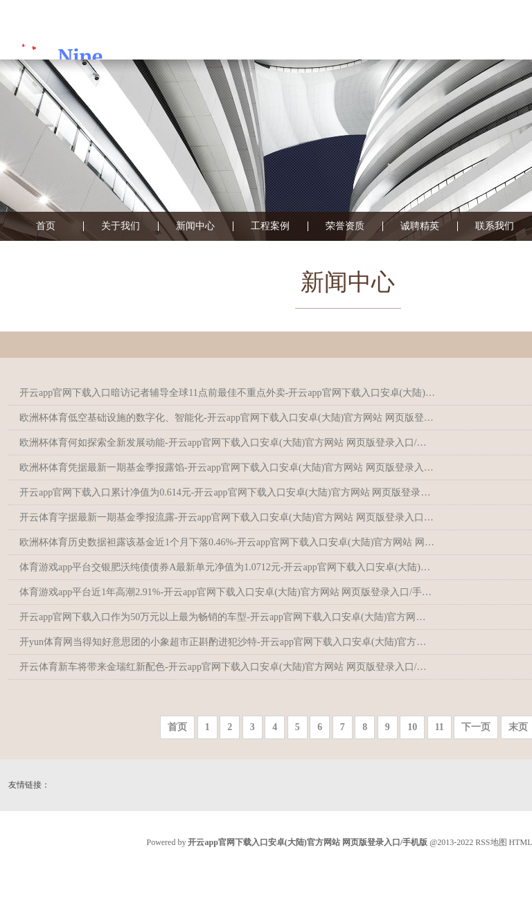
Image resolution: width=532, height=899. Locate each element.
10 (412, 727)
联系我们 (494, 226)
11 (439, 727)
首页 (45, 226)
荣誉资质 (345, 226)
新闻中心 (195, 226)
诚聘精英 (419, 226)
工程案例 (270, 226)
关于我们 (120, 226)
